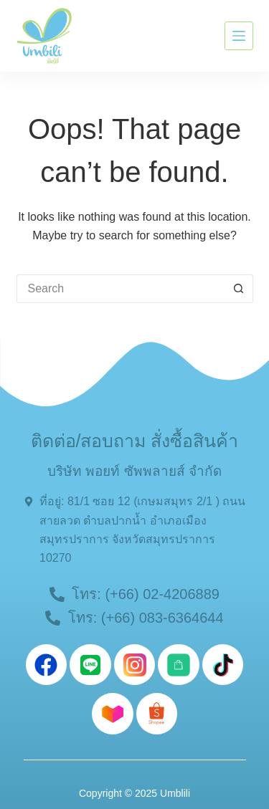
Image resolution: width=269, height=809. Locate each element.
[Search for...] (120, 288)
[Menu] (239, 35)
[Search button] (239, 288)
